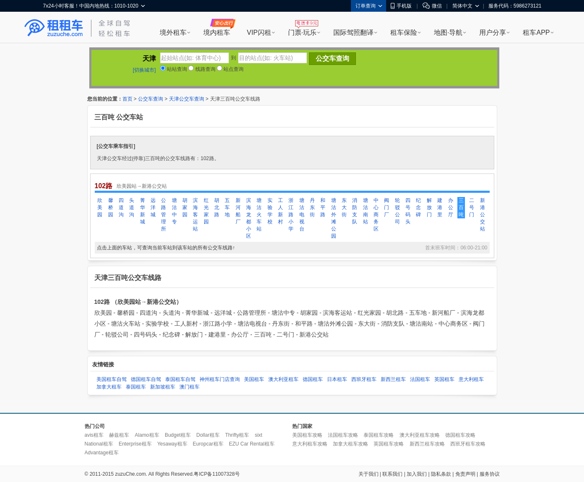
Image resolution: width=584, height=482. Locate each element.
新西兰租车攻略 (427, 444)
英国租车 (444, 379)
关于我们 (368, 474)
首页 (127, 99)
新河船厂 (238, 211)
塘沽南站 (365, 211)
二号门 (471, 207)
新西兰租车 (393, 379)
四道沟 (121, 207)
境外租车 (173, 32)
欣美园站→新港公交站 (142, 186)
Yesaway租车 (172, 444)
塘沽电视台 (301, 214)
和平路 (322, 207)
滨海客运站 (195, 214)
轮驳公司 (397, 211)
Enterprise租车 (135, 444)
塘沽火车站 (259, 214)
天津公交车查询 (186, 99)
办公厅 (450, 207)
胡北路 (216, 207)
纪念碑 (418, 207)
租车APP (536, 32)
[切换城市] (144, 70)
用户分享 (492, 32)
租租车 (53, 28)
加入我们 (417, 474)
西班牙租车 (363, 379)
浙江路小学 (290, 214)
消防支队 (354, 211)
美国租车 (254, 379)
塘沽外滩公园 (333, 218)
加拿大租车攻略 (350, 444)
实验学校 (270, 211)
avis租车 (94, 435)
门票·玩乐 (302, 32)
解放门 (429, 207)
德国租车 (313, 379)
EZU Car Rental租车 (252, 444)
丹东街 (312, 207)
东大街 (344, 207)
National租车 (99, 444)
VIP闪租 (259, 32)
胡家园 (184, 207)
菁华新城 (142, 211)
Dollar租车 (207, 435)
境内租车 (216, 32)
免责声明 (465, 474)
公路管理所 (163, 214)
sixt (258, 435)
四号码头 (407, 211)
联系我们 (392, 474)
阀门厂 (386, 207)
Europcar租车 (208, 444)
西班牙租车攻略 (467, 444)
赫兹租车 (119, 435)
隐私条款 (441, 474)
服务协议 (490, 474)
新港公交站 (482, 214)
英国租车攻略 (389, 444)
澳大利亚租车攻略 (420, 435)
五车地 (227, 207)
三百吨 (461, 207)
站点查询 (230, 69)
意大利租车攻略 (309, 444)
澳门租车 (189, 387)
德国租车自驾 (146, 379)
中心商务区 (376, 214)
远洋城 (153, 207)
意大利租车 (471, 379)
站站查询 (173, 69)
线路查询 (201, 69)
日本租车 (337, 379)
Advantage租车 (102, 453)
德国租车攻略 (460, 435)
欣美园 (99, 207)
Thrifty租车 (237, 435)
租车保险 (403, 32)
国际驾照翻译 (353, 32)
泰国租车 (136, 387)
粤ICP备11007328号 (216, 474)
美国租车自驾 (111, 379)
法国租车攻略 (343, 435)
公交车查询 (150, 99)
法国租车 (420, 379)
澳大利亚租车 (283, 379)
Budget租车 (178, 435)
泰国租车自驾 (180, 379)
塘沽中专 (174, 211)
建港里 (439, 207)
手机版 (401, 6)
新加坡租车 (162, 387)
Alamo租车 (147, 435)
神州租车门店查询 (220, 379)
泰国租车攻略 (378, 435)
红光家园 (206, 211)
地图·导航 (448, 32)
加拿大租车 (109, 387)
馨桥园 (110, 207)
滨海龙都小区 (248, 218)
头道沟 (131, 207)
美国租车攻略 (307, 435)
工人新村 (280, 211)
